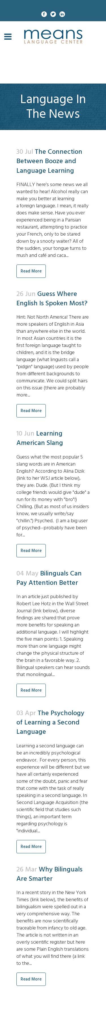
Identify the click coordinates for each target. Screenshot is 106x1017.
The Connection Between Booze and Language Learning (49, 161)
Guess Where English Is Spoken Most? (51, 298)
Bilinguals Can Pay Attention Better (49, 578)
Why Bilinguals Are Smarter (49, 874)
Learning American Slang (39, 438)
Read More (31, 271)
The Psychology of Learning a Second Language (50, 722)
